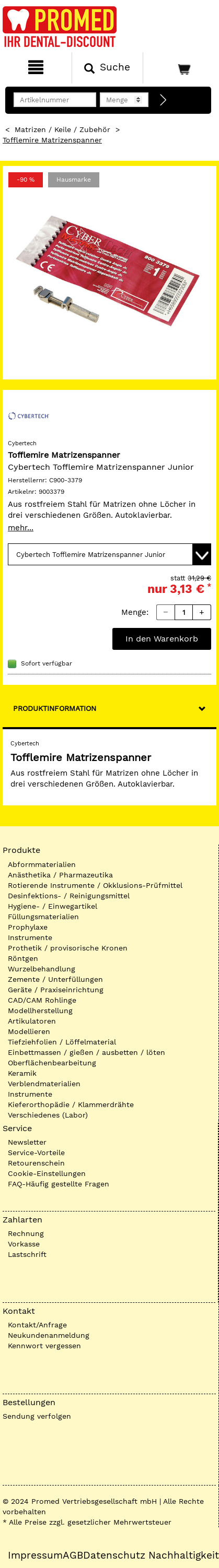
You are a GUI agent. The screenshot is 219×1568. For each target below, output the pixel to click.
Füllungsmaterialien (43, 916)
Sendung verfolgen (37, 1416)
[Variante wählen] (109, 554)
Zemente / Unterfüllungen (55, 979)
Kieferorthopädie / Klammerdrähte (71, 1104)
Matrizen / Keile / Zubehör (62, 129)
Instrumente (30, 937)
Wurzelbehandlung (41, 969)
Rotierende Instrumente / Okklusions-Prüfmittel (95, 885)
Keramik (22, 1073)
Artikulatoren (32, 1021)
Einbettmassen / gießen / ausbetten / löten (86, 1052)
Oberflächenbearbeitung (52, 1063)
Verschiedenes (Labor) (48, 1115)
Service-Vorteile (36, 1152)
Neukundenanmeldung (48, 1335)
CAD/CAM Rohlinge (42, 1000)
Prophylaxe (28, 927)
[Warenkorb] (179, 68)
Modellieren (29, 1031)
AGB (73, 1555)
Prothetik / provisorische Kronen (68, 948)
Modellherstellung (40, 1010)
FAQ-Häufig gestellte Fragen (58, 1184)
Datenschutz (114, 1555)
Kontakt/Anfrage (37, 1325)
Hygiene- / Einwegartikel (52, 906)
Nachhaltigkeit (183, 1555)
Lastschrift (27, 1254)
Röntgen (23, 958)
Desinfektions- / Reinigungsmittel (69, 896)
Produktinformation (54, 708)
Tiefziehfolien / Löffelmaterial (62, 1042)
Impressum (35, 1555)
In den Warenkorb (161, 639)
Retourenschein (36, 1163)
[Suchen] (107, 68)
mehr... (20, 527)
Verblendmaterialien (44, 1083)
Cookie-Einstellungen (47, 1173)
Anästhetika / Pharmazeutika (60, 875)
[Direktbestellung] (163, 100)
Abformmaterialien (42, 864)
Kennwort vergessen (44, 1345)
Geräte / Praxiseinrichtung (55, 989)
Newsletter (27, 1142)
